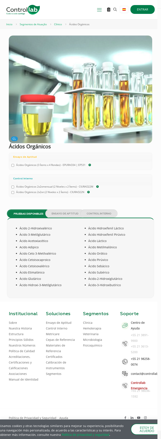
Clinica (87, 323)
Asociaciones (18, 374)
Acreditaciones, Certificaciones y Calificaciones (20, 362)
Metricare (53, 334)
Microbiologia (92, 340)
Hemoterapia (92, 328)
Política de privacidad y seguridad (85, 435)
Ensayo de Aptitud (65, 214)
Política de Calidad (22, 351)
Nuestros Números (22, 345)
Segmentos (53, 374)
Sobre (13, 323)
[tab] (25, 213)
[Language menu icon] (124, 9)
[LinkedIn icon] (132, 417)
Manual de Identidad (23, 379)
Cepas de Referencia (60, 340)
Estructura (16, 334)
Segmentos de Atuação (33, 24)
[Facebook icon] (125, 417)
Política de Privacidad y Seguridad (33, 418)
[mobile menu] (99, 9)
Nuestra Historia (20, 328)
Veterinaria (91, 334)
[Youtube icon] (138, 417)
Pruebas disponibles (28, 214)
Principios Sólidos (21, 340)
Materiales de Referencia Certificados (55, 351)
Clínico (58, 24)
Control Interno (99, 214)
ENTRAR (142, 9)
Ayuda (63, 418)
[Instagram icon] (145, 417)
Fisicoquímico (92, 345)
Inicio (9, 24)
